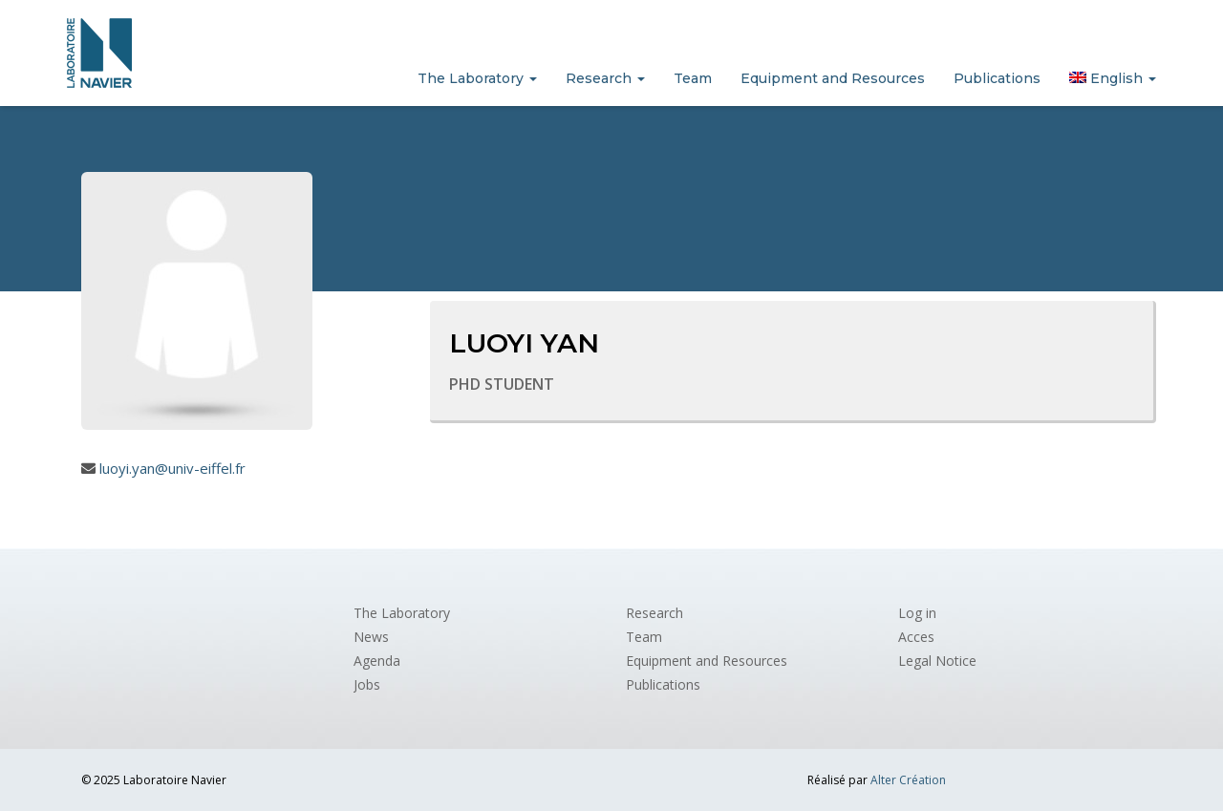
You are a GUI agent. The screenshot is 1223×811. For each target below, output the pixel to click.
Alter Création (908, 780)
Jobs (367, 684)
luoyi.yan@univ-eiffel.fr (172, 468)
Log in (917, 613)
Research (605, 78)
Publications (997, 78)
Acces (916, 637)
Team (693, 78)
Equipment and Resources (832, 78)
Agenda (377, 660)
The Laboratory (477, 78)
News (371, 637)
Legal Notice (937, 660)
